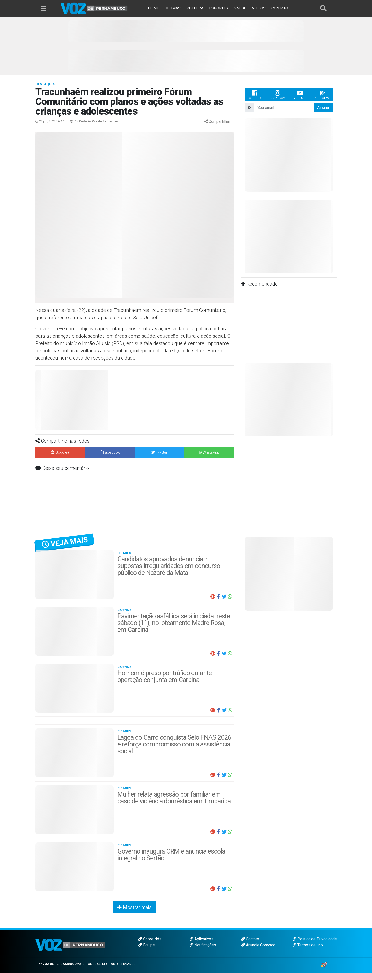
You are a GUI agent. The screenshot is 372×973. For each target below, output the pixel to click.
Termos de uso (308, 945)
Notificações (203, 945)
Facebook (254, 94)
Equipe (146, 945)
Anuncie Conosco (258, 945)
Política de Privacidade (315, 939)
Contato (250, 939)
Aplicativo (322, 94)
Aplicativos (201, 939)
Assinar (323, 107)
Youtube (300, 94)
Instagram (277, 94)
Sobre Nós (149, 939)
